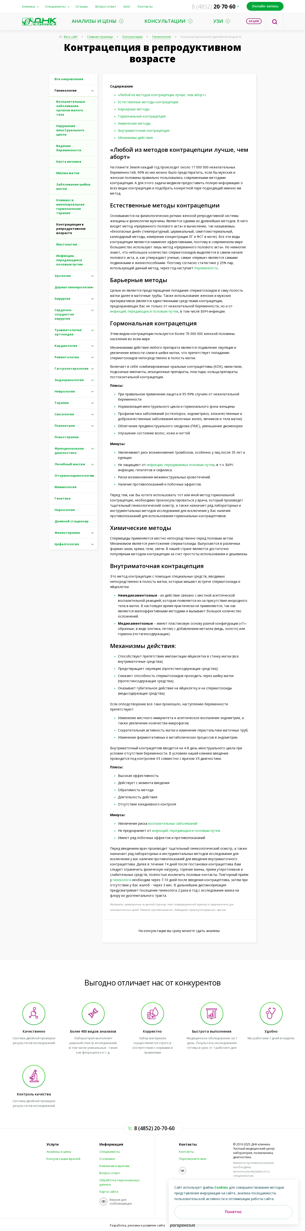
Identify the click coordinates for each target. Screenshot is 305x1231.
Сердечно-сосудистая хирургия (64, 314)
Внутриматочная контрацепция (143, 130)
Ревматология (67, 357)
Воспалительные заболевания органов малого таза (70, 108)
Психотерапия (67, 437)
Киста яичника (68, 161)
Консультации (132, 37)
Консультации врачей (63, 1159)
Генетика (63, 498)
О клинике (107, 1159)
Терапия (62, 403)
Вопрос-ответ (105, 6)
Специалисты (55, 6)
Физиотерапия (67, 532)
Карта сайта (108, 1191)
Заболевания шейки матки (73, 186)
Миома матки (67, 173)
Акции (254, 21)
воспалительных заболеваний (172, 823)
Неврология (65, 391)
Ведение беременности (68, 148)
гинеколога (122, 880)
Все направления (69, 79)
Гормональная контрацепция (142, 116)
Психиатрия (65, 425)
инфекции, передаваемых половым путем (180, 464)
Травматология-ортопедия (68, 332)
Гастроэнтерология (71, 368)
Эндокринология (69, 380)
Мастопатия (66, 244)
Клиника (28, 6)
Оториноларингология (74, 475)
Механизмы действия (135, 137)
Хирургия (62, 298)
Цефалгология (67, 544)
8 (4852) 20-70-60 (154, 1128)
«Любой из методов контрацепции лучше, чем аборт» (162, 95)
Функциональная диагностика (69, 450)
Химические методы (134, 123)
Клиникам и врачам (114, 1166)
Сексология (64, 414)
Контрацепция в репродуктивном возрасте (211, 37)
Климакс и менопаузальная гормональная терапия (70, 206)
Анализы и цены (58, 1151)
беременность (206, 268)
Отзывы (82, 6)
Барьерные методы (133, 109)
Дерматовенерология (73, 287)
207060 (213, 6)
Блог (127, 6)
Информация (111, 1144)
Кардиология (66, 345)
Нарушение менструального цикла (70, 130)
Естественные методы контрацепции (148, 102)
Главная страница (100, 37)
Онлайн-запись (265, 6)
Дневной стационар (72, 521)
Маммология (65, 487)
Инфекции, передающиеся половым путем (69, 260)
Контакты (145, 6)
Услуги (52, 1144)
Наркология (65, 510)
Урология (63, 276)
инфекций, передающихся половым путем (144, 311)
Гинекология (161, 37)
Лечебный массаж (70, 464)
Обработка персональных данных (119, 1182)
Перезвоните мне (192, 1159)
